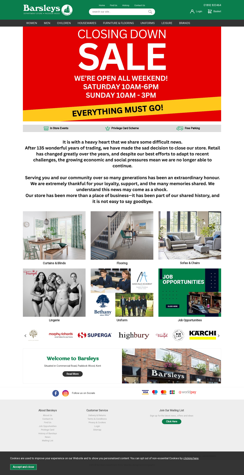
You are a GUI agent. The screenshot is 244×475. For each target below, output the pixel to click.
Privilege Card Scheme (125, 128)
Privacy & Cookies (97, 422)
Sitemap (97, 429)
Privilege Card (47, 429)
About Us (47, 415)
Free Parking (192, 128)
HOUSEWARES (87, 23)
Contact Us (139, 5)
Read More (73, 373)
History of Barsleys (47, 433)
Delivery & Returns (97, 415)
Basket (214, 11)
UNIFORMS (148, 23)
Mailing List (47, 440)
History (125, 5)
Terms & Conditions (97, 419)
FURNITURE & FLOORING (118, 23)
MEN (47, 23)
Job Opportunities (48, 426)
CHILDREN (64, 23)
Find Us (113, 5)
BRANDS (184, 23)
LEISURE (166, 23)
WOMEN (31, 23)
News (47, 437)
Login (196, 11)
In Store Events (59, 128)
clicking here (191, 458)
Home (102, 5)
